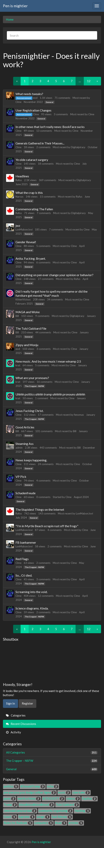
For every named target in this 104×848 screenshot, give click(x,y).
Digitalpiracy (78, 147)
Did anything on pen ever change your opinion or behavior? (54, 275)
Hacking (82, 810)
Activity (13, 732)
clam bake (81, 792)
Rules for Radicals (18, 822)
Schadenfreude (26, 493)
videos (73, 798)
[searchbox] (52, 35)
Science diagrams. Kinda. (32, 608)
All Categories (52, 752)
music (64, 792)
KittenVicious (23, 299)
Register (27, 703)
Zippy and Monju (27, 345)
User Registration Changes (33, 110)
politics (11, 786)
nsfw (52, 786)
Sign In (10, 703)
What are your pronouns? (32, 378)
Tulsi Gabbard (67, 804)
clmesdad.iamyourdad (20, 810)
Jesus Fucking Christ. (30, 411)
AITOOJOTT (53, 798)
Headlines (22, 176)
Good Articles (25, 427)
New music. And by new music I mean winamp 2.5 (48, 361)
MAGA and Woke (28, 312)
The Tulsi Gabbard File (31, 328)
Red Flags (22, 559)
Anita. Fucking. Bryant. (31, 258)
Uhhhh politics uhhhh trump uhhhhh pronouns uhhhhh (50, 394)
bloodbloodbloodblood (36, 804)
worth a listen (29, 798)
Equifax (89, 798)
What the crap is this (29, 192)
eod (35, 97)
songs (43, 816)
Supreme (26, 816)
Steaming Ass (25, 443)
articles (75, 822)
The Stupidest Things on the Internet (40, 509)
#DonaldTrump (32, 786)
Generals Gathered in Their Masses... (40, 143)
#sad (60, 822)
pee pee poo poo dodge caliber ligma (30, 792)
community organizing (55, 810)
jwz (18, 225)
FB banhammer (26, 542)
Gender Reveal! (26, 242)
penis (10, 798)
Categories (16, 715)
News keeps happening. (31, 460)
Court (10, 816)
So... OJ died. (24, 575)
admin (19, 447)
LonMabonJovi (24, 229)
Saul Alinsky (62, 816)
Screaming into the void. (31, 592)
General (49, 102)
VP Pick (21, 476)
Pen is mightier (15, 6)
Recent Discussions (21, 724)
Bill (17, 315)
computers (43, 822)
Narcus (19, 196)
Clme (18, 101)
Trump (10, 804)
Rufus (19, 180)
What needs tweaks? (29, 94)
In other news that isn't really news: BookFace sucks (50, 127)
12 (88, 81)
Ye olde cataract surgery (32, 159)
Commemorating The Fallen (34, 209)
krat (18, 365)
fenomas (79, 414)
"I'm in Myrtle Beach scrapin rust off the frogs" (47, 526)
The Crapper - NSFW (34, 386)
